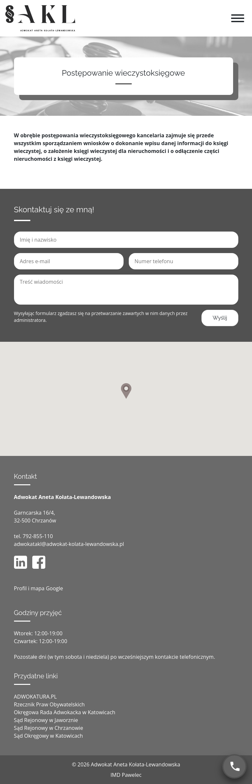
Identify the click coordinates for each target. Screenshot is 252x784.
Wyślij (220, 318)
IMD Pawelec (126, 774)
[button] (126, 391)
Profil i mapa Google (38, 588)
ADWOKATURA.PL (35, 696)
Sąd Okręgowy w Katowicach (48, 735)
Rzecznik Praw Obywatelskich (49, 704)
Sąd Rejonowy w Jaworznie (46, 720)
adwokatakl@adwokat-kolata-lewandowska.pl (69, 544)
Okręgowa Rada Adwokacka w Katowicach (64, 712)
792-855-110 (38, 536)
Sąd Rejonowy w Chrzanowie (48, 727)
